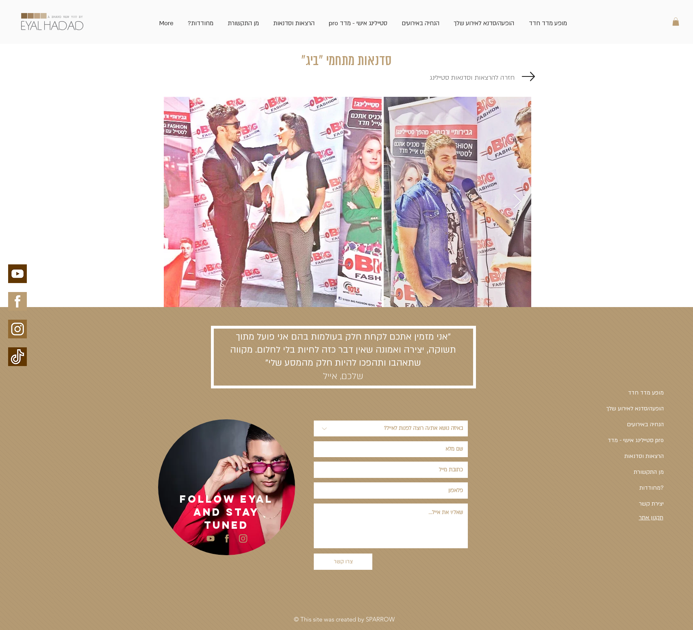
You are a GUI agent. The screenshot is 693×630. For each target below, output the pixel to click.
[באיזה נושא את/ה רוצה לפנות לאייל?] (391, 428)
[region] (226, 487)
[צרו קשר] (343, 562)
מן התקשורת (649, 472)
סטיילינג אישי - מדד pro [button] (636, 440)
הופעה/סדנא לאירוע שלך (635, 408)
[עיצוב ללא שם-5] (17, 356)
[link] (675, 21)
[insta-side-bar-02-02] (243, 538)
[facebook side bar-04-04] (227, 538)
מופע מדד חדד (646, 393)
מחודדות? (651, 488)
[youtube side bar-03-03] (210, 538)
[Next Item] (517, 202)
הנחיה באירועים (645, 424)
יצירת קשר (651, 504)
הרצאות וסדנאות (644, 456)
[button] (358, 19)
